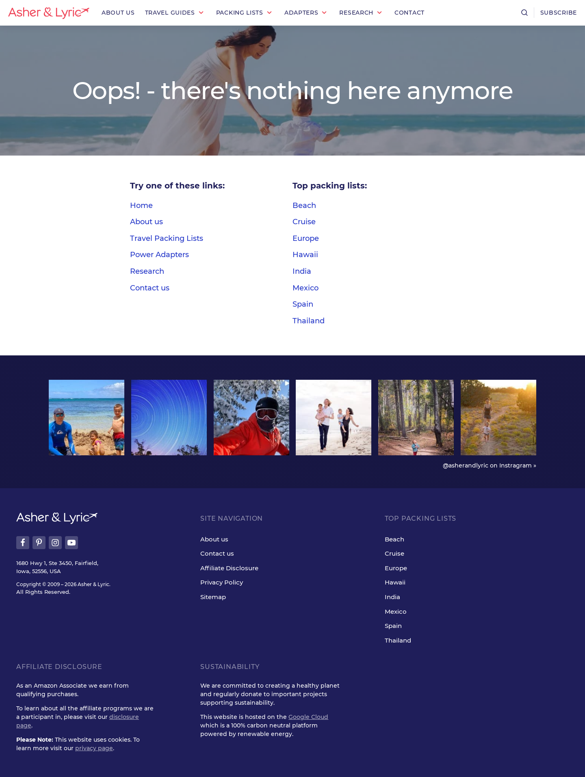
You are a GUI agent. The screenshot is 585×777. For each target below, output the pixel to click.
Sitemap (213, 597)
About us (146, 221)
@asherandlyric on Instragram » (489, 465)
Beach (304, 205)
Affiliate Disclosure (229, 568)
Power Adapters (159, 254)
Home (141, 205)
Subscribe (558, 12)
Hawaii (305, 254)
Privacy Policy (221, 582)
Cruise (304, 221)
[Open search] (524, 12)
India (301, 271)
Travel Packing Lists (166, 238)
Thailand (308, 320)
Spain (302, 304)
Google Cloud (308, 717)
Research (147, 271)
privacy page (94, 748)
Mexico (305, 288)
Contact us (149, 288)
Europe (305, 238)
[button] (175, 13)
